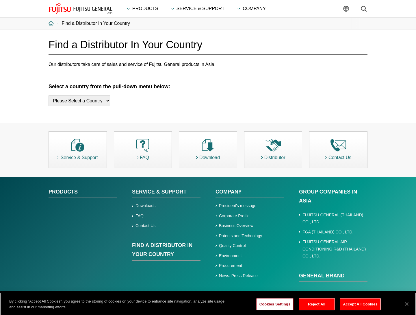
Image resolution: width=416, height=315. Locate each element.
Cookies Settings (275, 306)
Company (229, 192)
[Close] (406, 306)
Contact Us (145, 225)
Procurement (230, 265)
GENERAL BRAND (322, 276)
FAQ (139, 215)
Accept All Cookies (360, 306)
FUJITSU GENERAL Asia (81, 8)
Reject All (316, 306)
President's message (238, 205)
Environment (230, 255)
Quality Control (232, 245)
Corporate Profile (234, 215)
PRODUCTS (63, 192)
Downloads (145, 205)
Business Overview (236, 225)
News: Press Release (238, 275)
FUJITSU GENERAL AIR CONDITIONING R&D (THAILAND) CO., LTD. (334, 249)
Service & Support (159, 192)
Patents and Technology (240, 235)
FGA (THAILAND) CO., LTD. (327, 232)
